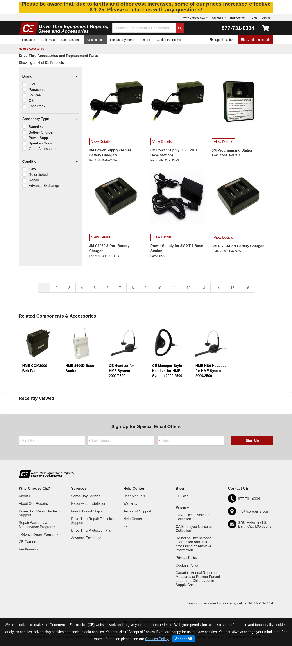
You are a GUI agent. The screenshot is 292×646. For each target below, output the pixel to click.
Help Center (132, 519)
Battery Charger (41, 132)
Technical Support (137, 511)
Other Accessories (43, 149)
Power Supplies (41, 138)
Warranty (130, 503)
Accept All (183, 639)
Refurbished (38, 175)
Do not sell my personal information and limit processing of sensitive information (194, 544)
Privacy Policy (187, 557)
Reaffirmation (29, 549)
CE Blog (182, 496)
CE (31, 101)
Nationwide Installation (88, 503)
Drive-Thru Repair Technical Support (40, 513)
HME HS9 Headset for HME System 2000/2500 (210, 371)
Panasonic (37, 90)
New (32, 169)
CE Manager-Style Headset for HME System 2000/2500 (167, 371)
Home (23, 48)
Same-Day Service (85, 496)
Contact (266, 17)
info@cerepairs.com (253, 511)
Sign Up (252, 440)
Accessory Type (50, 119)
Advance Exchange (44, 186)
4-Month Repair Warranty (38, 534)
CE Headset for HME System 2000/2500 (121, 371)
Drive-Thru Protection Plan (92, 530)
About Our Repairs (33, 503)
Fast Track (37, 106)
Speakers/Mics (40, 143)
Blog (255, 17)
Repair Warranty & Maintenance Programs (37, 525)
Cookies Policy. (157, 639)
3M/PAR (35, 95)
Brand (50, 76)
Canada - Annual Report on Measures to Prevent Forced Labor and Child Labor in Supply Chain (198, 579)
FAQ (126, 526)
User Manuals (134, 496)
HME (33, 84)
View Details (101, 141)
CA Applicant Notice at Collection (193, 517)
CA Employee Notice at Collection (194, 528)
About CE (26, 496)
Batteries (36, 127)
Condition (50, 162)
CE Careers (28, 542)
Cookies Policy (187, 565)
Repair (34, 180)
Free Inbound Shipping (89, 511)
